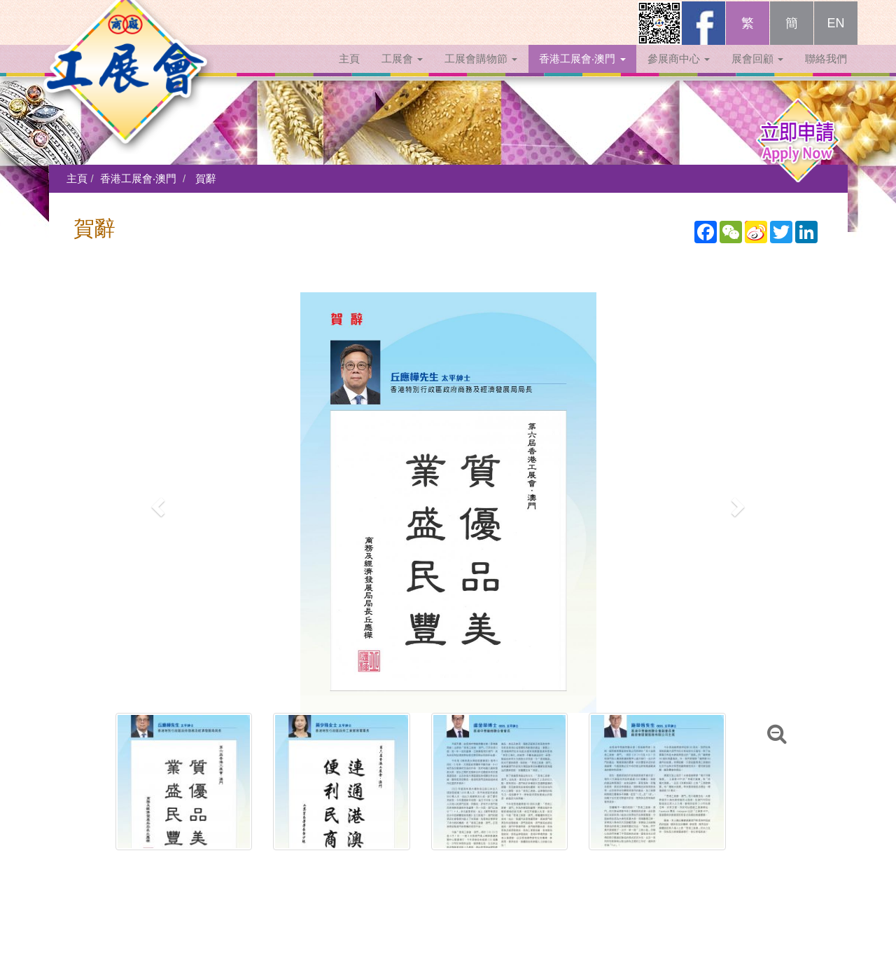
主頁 (349, 72)
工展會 (402, 72)
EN (835, 36)
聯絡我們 (826, 72)
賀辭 (205, 178)
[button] (156, 502)
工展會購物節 (480, 72)
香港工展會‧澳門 (582, 72)
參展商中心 (679, 72)
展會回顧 (757, 72)
